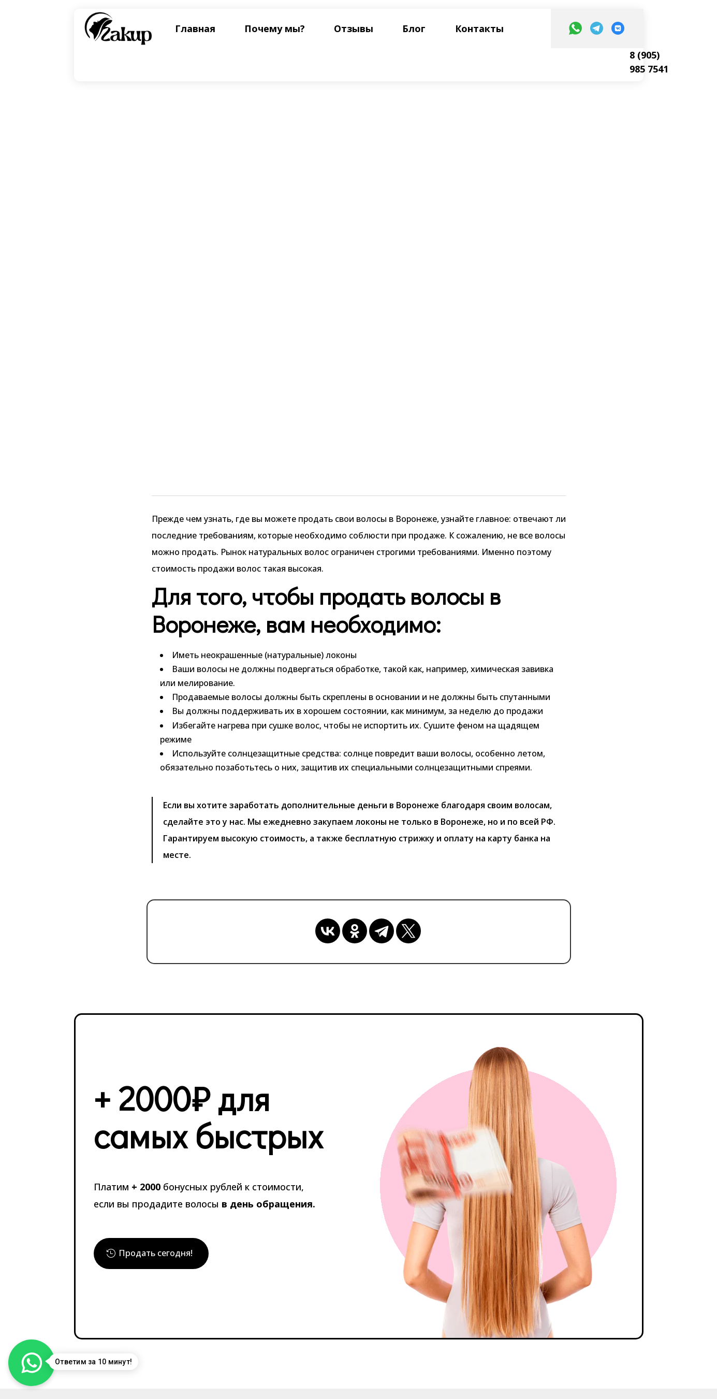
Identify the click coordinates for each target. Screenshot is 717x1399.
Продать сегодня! (160, 1255)
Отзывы (353, 28)
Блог (414, 28)
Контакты (479, 28)
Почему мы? (274, 28)
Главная (195, 28)
